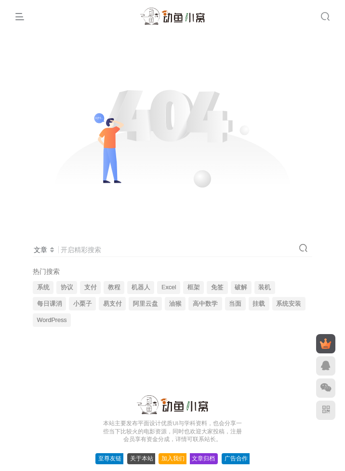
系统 (43, 287)
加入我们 (173, 458)
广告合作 (236, 458)
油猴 (175, 303)
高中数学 (205, 303)
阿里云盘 (145, 303)
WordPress (52, 320)
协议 (67, 287)
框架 (193, 287)
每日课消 (49, 303)
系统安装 (288, 303)
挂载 (258, 303)
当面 (235, 303)
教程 (114, 287)
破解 (241, 287)
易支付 (112, 303)
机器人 (141, 287)
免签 (217, 287)
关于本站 (141, 458)
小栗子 (82, 303)
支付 (90, 287)
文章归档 (203, 458)
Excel (168, 287)
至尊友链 (109, 458)
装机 (264, 287)
